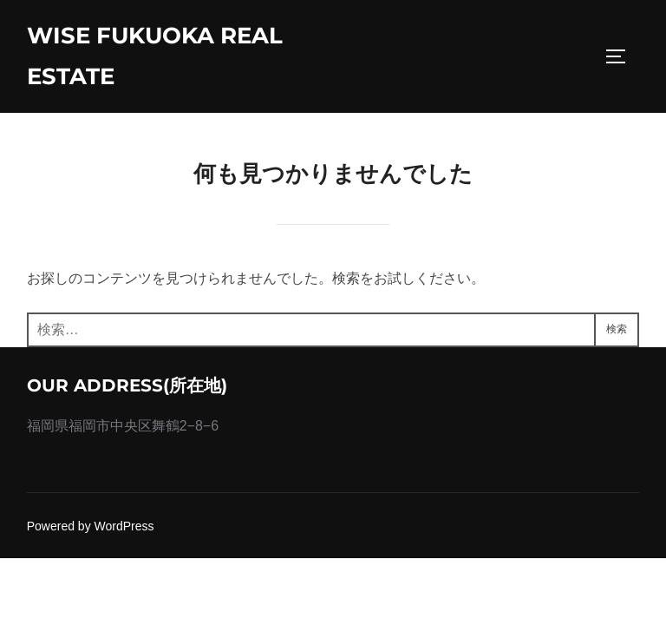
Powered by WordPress (90, 526)
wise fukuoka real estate (155, 56)
